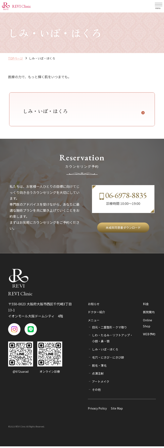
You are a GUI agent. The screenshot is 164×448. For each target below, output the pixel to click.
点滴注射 (98, 375)
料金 (146, 305)
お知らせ (93, 305)
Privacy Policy (97, 410)
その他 (96, 391)
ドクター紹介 (96, 313)
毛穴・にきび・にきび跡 (108, 359)
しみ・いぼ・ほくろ (105, 351)
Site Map (117, 410)
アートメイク (100, 383)
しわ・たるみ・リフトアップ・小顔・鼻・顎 (112, 340)
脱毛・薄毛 (99, 367)
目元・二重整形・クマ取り (109, 329)
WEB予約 (149, 336)
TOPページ (15, 58)
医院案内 (149, 313)
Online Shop (147, 324)
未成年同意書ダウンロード (123, 229)
